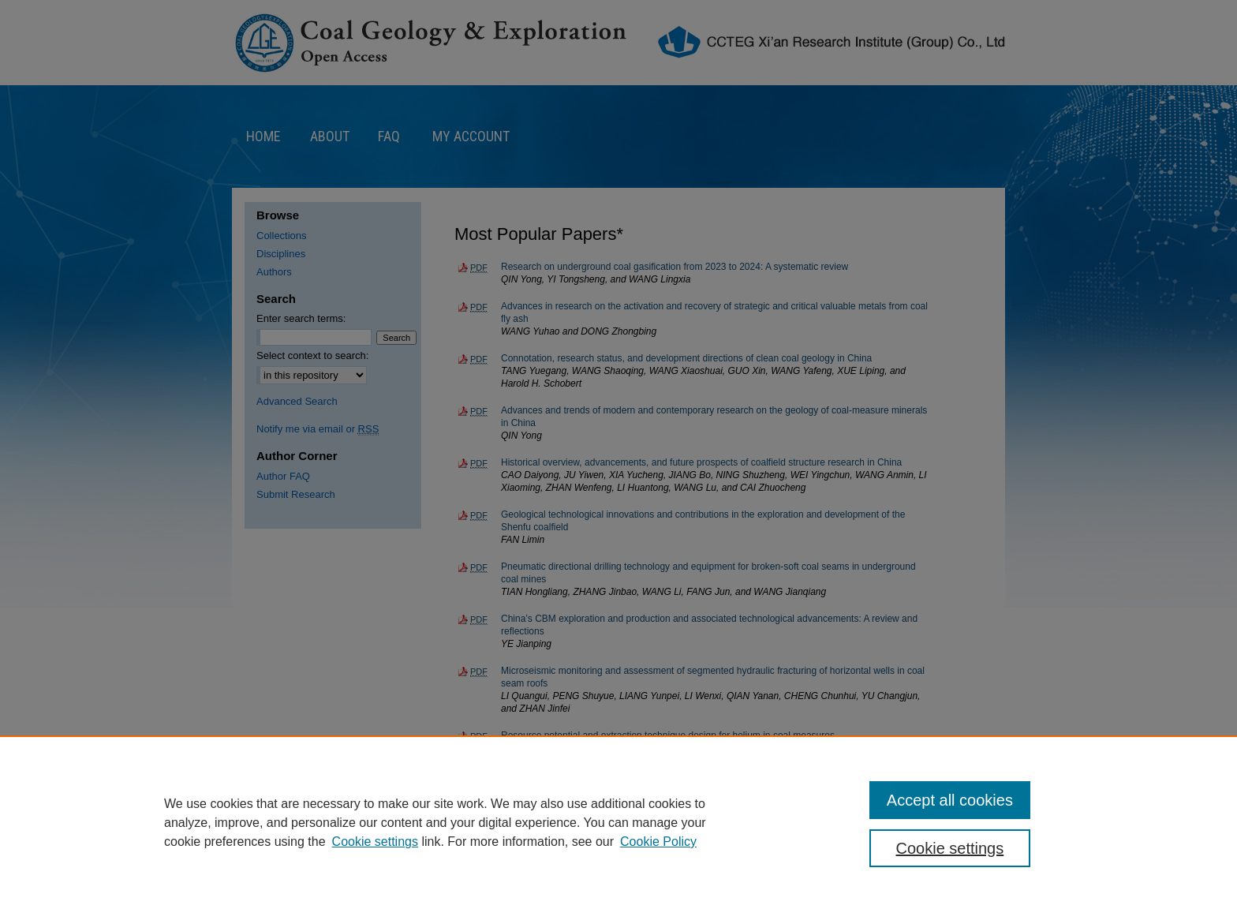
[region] (618, 822)
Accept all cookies (950, 800)
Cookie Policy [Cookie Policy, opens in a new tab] (658, 841)
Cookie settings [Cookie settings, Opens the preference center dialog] (950, 848)
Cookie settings (375, 841)
